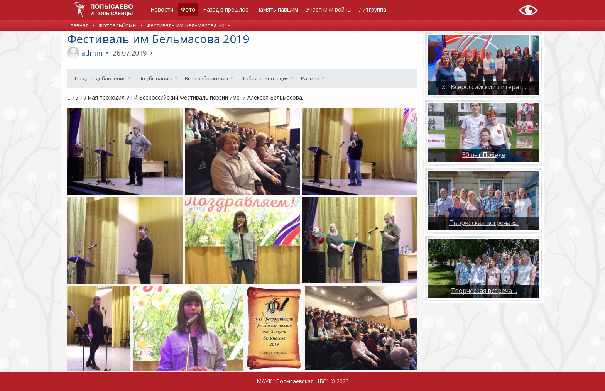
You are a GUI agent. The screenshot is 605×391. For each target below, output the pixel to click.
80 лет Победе (483, 155)
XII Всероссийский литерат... (484, 87)
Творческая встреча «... (484, 222)
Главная (78, 25)
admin (91, 53)
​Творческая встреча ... (484, 290)
